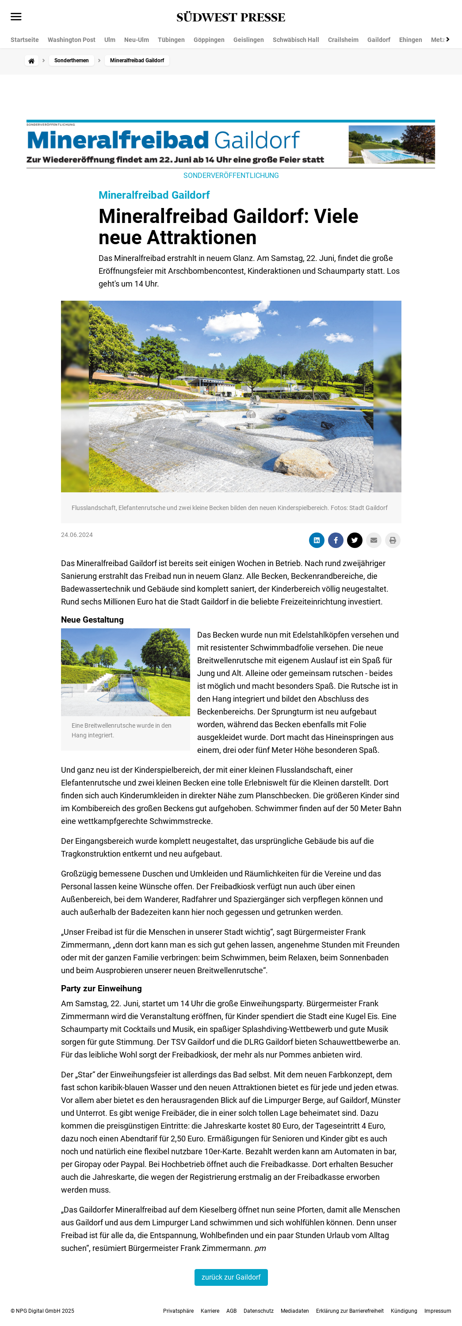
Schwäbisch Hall (296, 39)
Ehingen (410, 39)
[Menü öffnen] (16, 17)
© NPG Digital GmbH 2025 (42, 1311)
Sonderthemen (71, 60)
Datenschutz (259, 1311)
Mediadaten (295, 1311)
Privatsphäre (178, 1311)
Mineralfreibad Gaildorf (154, 195)
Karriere (210, 1311)
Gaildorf (378, 39)
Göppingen (209, 39)
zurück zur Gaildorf (231, 1277)
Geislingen (248, 39)
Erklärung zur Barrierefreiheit (350, 1311)
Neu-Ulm (136, 39)
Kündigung (404, 1311)
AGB (231, 1311)
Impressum (437, 1311)
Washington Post (71, 39)
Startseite (25, 39)
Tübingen (171, 39)
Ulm (109, 39)
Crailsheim (343, 39)
